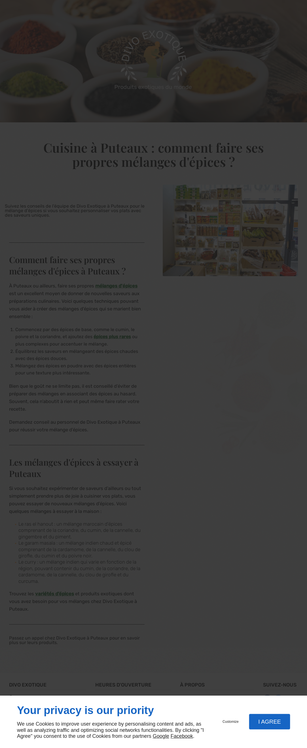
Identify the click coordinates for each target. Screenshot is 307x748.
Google (161, 736)
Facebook (182, 736)
